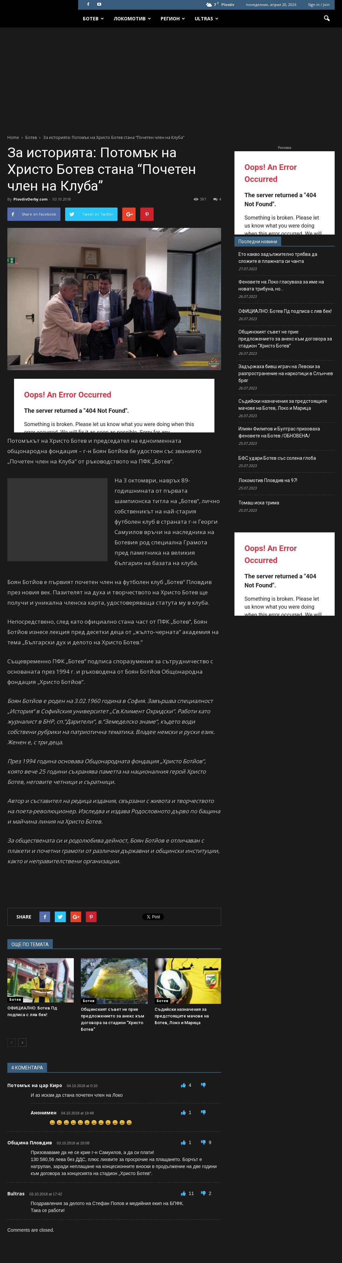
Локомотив (132, 18)
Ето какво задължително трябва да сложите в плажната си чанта (277, 258)
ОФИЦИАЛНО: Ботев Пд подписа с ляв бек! (285, 311)
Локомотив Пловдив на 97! (267, 480)
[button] (327, 19)
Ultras (206, 18)
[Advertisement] (171, 77)
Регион (173, 18)
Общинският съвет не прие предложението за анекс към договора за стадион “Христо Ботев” (285, 338)
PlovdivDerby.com (30, 199)
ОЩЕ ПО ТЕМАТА (30, 944)
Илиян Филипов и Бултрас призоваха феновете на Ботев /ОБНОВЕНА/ (279, 432)
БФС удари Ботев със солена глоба (277, 458)
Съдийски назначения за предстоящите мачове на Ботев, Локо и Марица (182, 1016)
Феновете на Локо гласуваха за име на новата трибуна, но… (281, 285)
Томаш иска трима (258, 502)
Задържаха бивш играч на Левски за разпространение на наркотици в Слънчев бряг (285, 373)
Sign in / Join (319, 4)
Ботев (93, 18)
